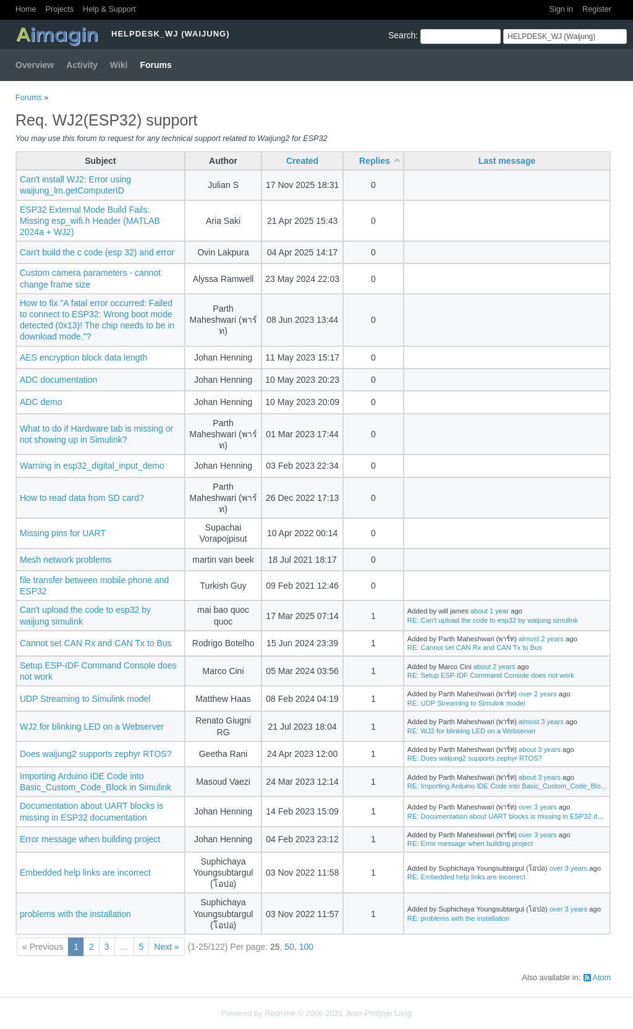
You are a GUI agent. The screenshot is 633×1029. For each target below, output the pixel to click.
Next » (166, 947)
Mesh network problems (66, 560)
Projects (60, 9)
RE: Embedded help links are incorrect (466, 877)
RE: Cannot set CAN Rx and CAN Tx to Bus (474, 647)
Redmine (280, 1013)
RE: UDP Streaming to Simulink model (466, 703)
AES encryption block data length (83, 357)
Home (25, 9)
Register (596, 9)
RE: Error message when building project (470, 843)
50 (289, 947)
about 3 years (540, 749)
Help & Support (109, 9)
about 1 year (489, 611)
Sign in (562, 9)
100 (306, 947)
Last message (507, 161)
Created (302, 161)
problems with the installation (75, 914)
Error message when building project (90, 839)
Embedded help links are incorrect (85, 872)
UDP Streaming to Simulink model (85, 699)
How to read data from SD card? (82, 498)
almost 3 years (541, 721)
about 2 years (495, 666)
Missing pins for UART (63, 533)
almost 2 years (541, 639)
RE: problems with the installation (458, 918)
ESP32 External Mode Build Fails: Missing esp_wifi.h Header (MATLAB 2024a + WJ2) (90, 221)
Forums (156, 65)
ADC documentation (58, 380)
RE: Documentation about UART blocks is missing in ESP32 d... (505, 816)
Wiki (119, 65)
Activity (82, 65)
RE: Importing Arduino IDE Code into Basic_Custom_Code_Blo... (506, 786)
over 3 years (538, 807)
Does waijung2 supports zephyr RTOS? (95, 754)
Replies (374, 161)
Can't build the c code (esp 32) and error (97, 252)
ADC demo (41, 402)
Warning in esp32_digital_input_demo (92, 466)
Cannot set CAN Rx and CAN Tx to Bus (96, 643)
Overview (34, 65)
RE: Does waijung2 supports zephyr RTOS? (474, 758)
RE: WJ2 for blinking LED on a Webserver (471, 731)
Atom (602, 977)
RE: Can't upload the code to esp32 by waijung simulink (492, 620)
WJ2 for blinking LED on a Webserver (92, 727)
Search (401, 35)
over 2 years (538, 694)
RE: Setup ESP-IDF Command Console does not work (490, 675)
